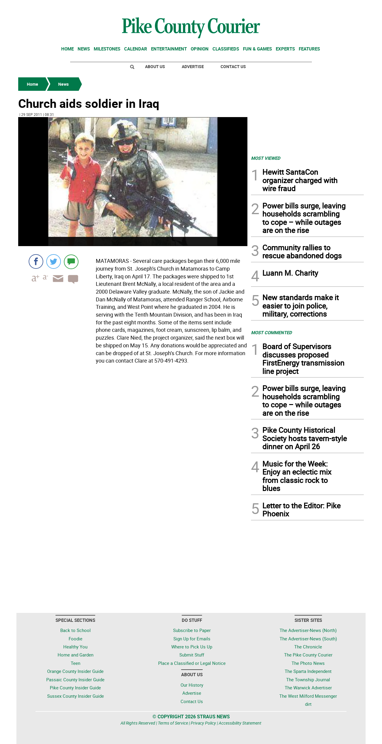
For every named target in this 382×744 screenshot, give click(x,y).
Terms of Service (173, 723)
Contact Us (233, 66)
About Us (155, 66)
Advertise (193, 66)
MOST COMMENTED (271, 332)
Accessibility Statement (240, 723)
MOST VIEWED (265, 158)
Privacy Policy (203, 723)
